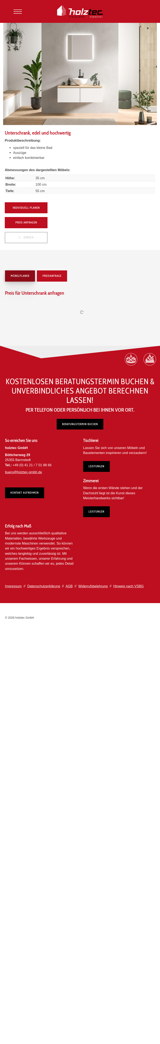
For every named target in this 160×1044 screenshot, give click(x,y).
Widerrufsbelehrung (93, 586)
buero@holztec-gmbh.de (23, 472)
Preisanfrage (51, 275)
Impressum (13, 586)
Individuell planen (26, 207)
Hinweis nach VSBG (128, 586)
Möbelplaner (20, 275)
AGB (69, 586)
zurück (28, 237)
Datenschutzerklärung (43, 586)
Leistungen (96, 466)
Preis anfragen (26, 222)
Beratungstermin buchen (80, 424)
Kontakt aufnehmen (24, 492)
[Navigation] (18, 11)
